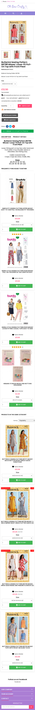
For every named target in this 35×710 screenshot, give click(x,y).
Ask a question (10, 120)
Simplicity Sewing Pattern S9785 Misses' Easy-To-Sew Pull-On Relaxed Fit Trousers (17, 209)
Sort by (15, 420)
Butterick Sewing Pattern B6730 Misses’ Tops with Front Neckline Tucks (17, 647)
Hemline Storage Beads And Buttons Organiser (17, 384)
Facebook (18, 682)
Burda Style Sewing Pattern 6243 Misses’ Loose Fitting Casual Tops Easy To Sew (17, 328)
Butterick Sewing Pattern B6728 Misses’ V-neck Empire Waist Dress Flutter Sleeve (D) (17, 522)
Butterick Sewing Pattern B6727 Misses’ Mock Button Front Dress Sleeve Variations (17, 460)
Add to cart (24, 106)
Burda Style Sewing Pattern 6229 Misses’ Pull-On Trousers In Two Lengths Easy (17, 271)
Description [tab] (6, 137)
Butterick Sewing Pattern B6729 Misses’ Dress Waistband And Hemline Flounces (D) (17, 584)
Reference (4, 69)
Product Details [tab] (19, 137)
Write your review (9, 115)
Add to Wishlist (17, 216)
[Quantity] (10, 106)
